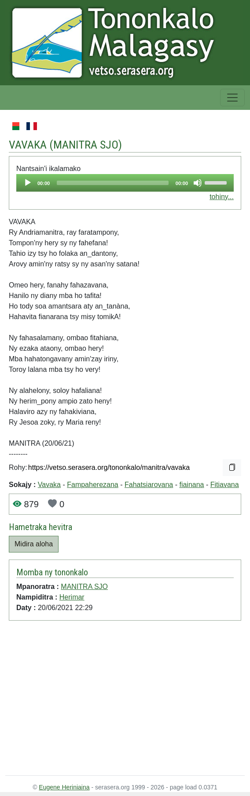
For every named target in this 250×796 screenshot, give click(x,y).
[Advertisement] (115, 699)
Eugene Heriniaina (64, 787)
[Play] (27, 182)
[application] (125, 183)
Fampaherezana (92, 484)
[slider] (113, 183)
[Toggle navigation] (232, 97)
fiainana (191, 484)
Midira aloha (34, 544)
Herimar (72, 597)
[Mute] (197, 182)
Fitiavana (224, 484)
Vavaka (49, 484)
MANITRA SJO (85, 144)
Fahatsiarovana (149, 484)
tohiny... (222, 196)
